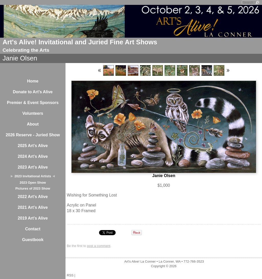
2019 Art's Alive (33, 218)
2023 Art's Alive (33, 167)
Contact (32, 229)
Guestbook (32, 239)
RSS (70, 275)
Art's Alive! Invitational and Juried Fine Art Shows (80, 42)
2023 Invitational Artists (32, 176)
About (33, 124)
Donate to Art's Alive (33, 92)
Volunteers (32, 113)
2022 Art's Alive (33, 196)
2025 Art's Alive (33, 145)
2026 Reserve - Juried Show (33, 135)
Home (32, 81)
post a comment (98, 246)
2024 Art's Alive (33, 156)
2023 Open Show (33, 182)
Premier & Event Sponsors (33, 102)
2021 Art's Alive (33, 207)
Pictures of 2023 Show (32, 188)
